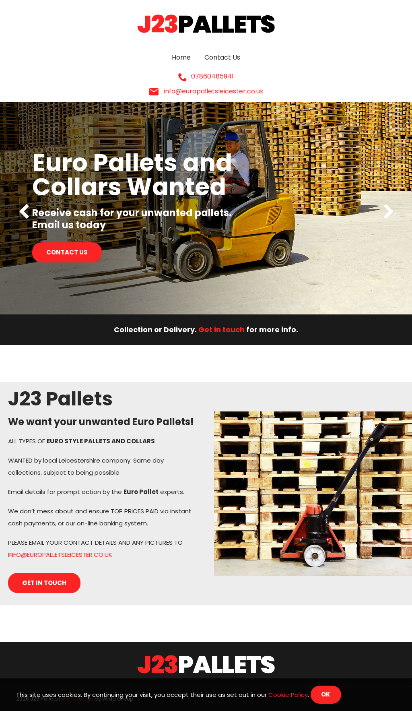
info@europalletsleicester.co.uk (206, 91)
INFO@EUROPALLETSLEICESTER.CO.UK (60, 554)
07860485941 (205, 76)
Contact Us (222, 58)
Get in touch (221, 329)
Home (181, 58)
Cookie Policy (288, 694)
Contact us (67, 252)
